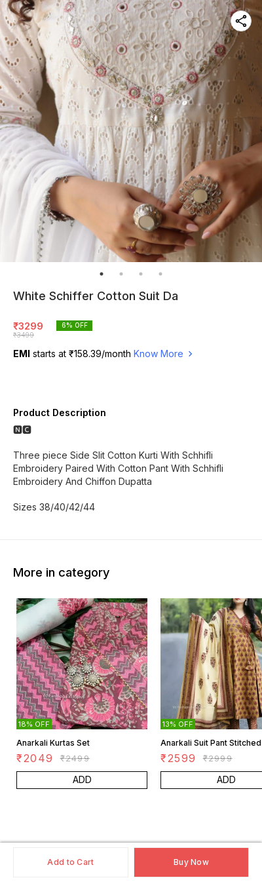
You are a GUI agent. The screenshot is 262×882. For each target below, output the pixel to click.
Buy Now (191, 862)
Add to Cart (70, 862)
